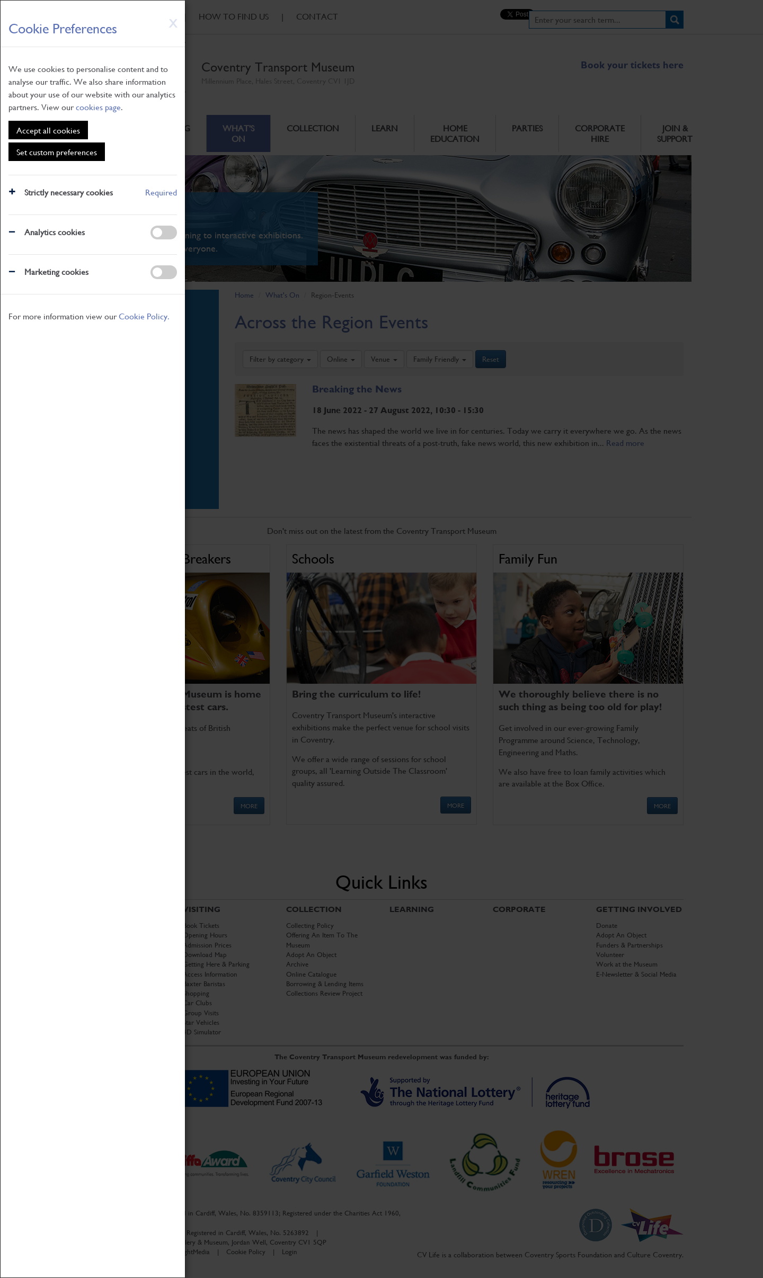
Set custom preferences (56, 152)
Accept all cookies (48, 130)
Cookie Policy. (144, 316)
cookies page (98, 107)
